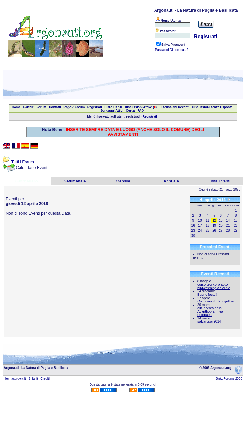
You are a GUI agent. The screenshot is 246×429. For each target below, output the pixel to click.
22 (235, 225)
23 (193, 230)
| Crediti (44, 378)
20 (221, 225)
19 (214, 225)
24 (200, 230)
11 (207, 220)
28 (228, 230)
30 (193, 235)
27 (221, 230)
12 (214, 220)
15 (235, 220)
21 (228, 225)
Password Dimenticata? (171, 49)
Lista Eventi (219, 181)
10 (200, 220)
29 (235, 230)
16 (193, 225)
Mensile (123, 181)
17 (200, 225)
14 (228, 220)
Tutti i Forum (22, 161)
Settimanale (75, 181)
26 (214, 230)
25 (207, 230)
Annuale (171, 181)
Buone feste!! (207, 294)
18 (207, 225)
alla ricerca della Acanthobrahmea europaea (210, 311)
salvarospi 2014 (209, 321)
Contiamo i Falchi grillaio (215, 301)
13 (221, 220)
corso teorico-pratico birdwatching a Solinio (213, 286)
